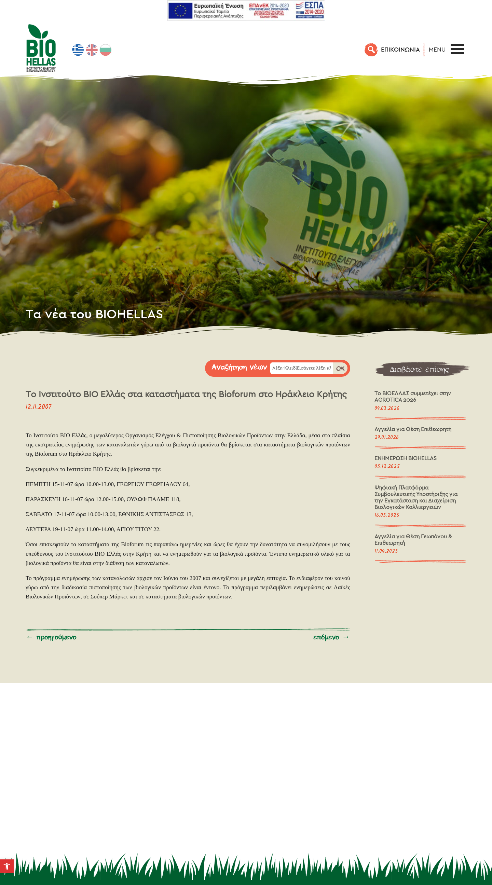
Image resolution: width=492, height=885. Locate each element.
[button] (7, 866)
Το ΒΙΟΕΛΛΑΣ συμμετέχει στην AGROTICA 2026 (412, 396)
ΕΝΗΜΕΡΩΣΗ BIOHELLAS (405, 458)
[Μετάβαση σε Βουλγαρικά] (105, 50)
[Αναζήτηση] (371, 49)
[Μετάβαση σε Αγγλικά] (92, 50)
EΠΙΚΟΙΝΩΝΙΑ (400, 49)
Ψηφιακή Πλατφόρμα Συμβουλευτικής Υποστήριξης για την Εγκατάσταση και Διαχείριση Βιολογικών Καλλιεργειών (415, 497)
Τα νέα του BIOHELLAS (94, 313)
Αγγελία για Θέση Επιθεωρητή (412, 429)
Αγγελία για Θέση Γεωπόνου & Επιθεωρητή (413, 540)
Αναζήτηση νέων (239, 367)
